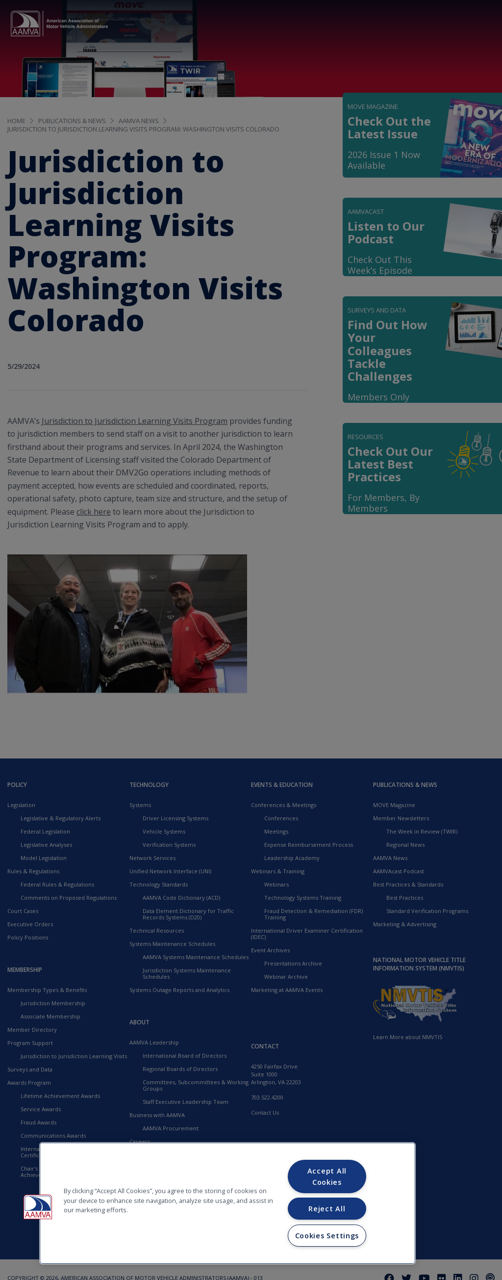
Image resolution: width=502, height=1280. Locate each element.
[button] (37, 1207)
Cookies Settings (327, 1235)
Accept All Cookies (327, 1176)
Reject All (326, 1208)
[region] (227, 1203)
